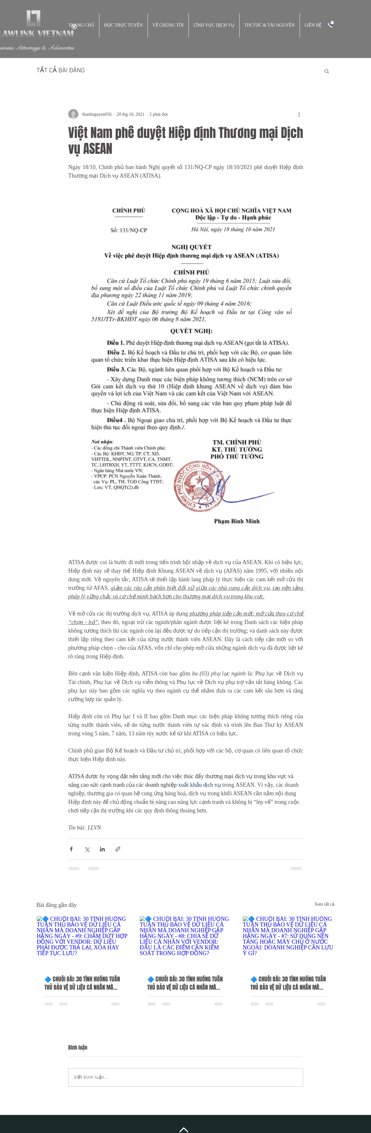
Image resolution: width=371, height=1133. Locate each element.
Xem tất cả (324, 904)
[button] (327, 70)
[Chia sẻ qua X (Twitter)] (87, 849)
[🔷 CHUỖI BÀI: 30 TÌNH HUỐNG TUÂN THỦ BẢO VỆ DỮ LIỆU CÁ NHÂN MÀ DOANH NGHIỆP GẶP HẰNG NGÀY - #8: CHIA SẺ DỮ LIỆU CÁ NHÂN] (185, 941)
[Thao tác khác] (299, 114)
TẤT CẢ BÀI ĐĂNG (60, 71)
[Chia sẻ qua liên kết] (118, 849)
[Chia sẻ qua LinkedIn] (102, 849)
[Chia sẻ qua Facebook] (71, 849)
